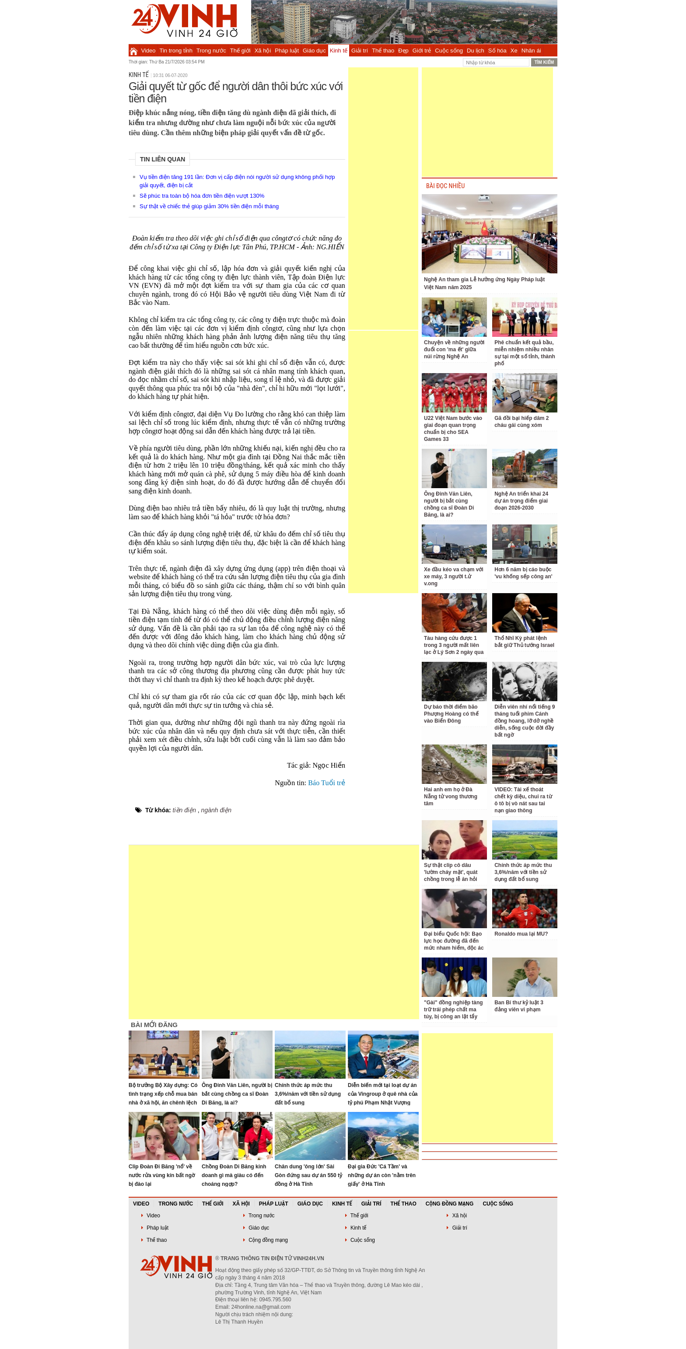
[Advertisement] (383, 198)
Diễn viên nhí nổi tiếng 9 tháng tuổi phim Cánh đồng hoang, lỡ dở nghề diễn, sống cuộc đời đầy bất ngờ (524, 721)
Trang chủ (134, 50)
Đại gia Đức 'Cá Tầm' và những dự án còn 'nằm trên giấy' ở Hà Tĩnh (382, 1175)
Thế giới (240, 50)
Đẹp (403, 50)
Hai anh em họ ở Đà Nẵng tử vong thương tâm (450, 796)
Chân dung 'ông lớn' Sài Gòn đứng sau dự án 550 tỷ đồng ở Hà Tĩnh (308, 1175)
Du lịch (475, 50)
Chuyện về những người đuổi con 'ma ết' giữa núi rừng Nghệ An (454, 349)
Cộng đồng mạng (450, 1204)
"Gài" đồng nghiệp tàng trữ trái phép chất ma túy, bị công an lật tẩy (453, 1010)
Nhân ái (531, 50)
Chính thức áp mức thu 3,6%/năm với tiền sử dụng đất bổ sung (308, 1094)
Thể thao (383, 50)
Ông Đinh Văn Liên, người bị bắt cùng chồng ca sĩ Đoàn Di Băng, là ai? (237, 1094)
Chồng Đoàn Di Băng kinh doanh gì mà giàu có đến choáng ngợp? (234, 1175)
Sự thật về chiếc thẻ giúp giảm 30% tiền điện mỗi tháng (209, 206)
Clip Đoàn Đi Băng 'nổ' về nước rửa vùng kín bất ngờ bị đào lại (162, 1175)
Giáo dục (314, 50)
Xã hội (263, 50)
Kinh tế (338, 50)
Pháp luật (287, 50)
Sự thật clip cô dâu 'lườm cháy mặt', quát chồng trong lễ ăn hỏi (450, 872)
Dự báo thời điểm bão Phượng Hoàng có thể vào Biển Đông (451, 714)
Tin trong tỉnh (176, 50)
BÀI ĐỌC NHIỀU (445, 186)
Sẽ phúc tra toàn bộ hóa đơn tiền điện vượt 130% (202, 195)
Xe (514, 50)
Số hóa (497, 50)
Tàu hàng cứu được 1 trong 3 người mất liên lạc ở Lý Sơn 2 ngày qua (453, 645)
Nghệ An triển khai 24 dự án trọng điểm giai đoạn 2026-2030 (521, 501)
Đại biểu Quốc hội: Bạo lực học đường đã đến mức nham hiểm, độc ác (454, 941)
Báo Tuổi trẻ (326, 783)
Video (148, 50)
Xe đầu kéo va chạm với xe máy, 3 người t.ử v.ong (453, 576)
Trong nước (211, 50)
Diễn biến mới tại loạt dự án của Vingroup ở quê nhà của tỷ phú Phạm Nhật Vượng (382, 1094)
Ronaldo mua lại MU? (521, 934)
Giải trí (359, 50)
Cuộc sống (449, 50)
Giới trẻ (422, 50)
